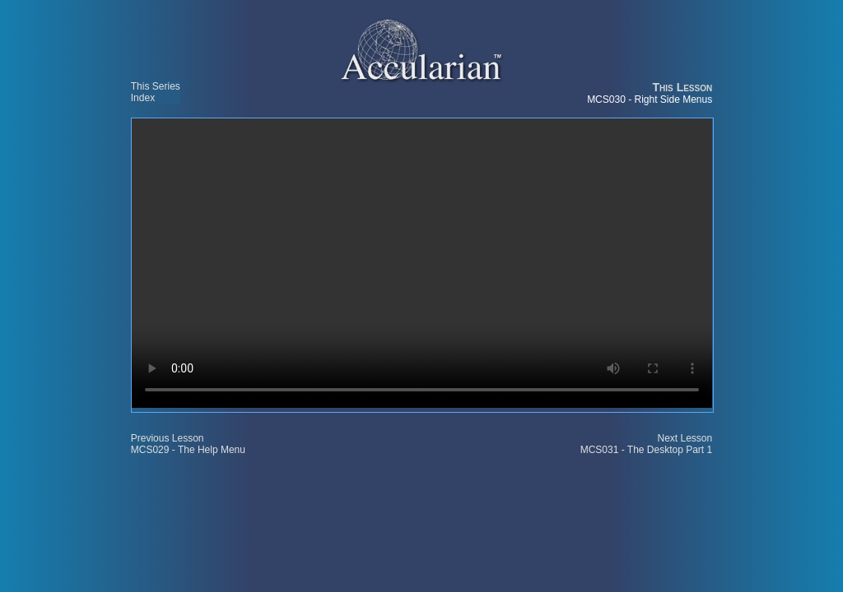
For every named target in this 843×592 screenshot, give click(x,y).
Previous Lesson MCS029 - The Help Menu (188, 444)
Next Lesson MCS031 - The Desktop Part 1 (646, 444)
